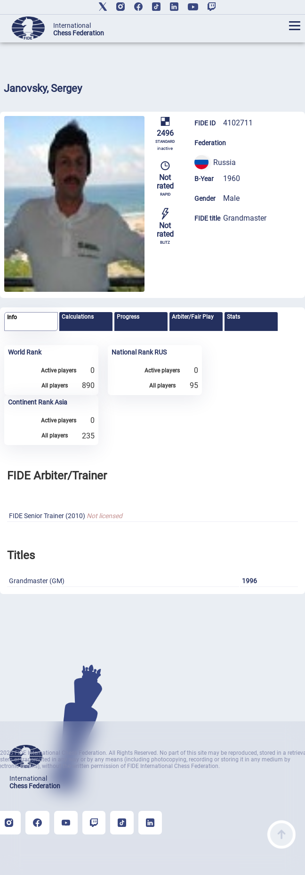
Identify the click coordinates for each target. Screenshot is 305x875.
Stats (233, 317)
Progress (128, 317)
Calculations (78, 317)
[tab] (30, 321)
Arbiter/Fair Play (193, 317)
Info (12, 317)
